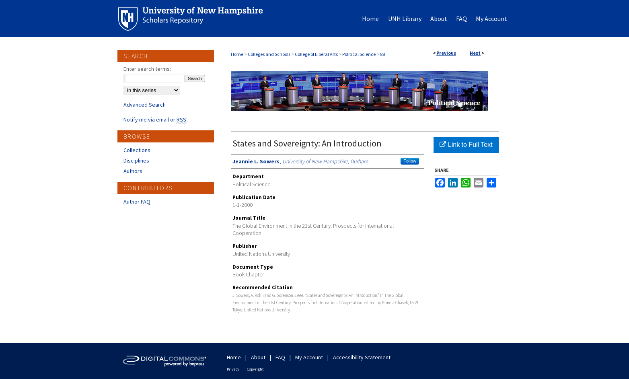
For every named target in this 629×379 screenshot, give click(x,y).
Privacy (233, 369)
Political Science (359, 54)
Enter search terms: (147, 68)
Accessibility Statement (362, 357)
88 (382, 54)
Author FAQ (136, 201)
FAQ (280, 357)
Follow (409, 161)
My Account (309, 357)
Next (475, 53)
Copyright (255, 369)
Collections (136, 150)
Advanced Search (144, 104)
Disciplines (136, 160)
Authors (132, 171)
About (258, 357)
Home (237, 54)
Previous (446, 53)
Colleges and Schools (269, 54)
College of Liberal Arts (316, 54)
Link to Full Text (466, 144)
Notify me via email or (154, 119)
